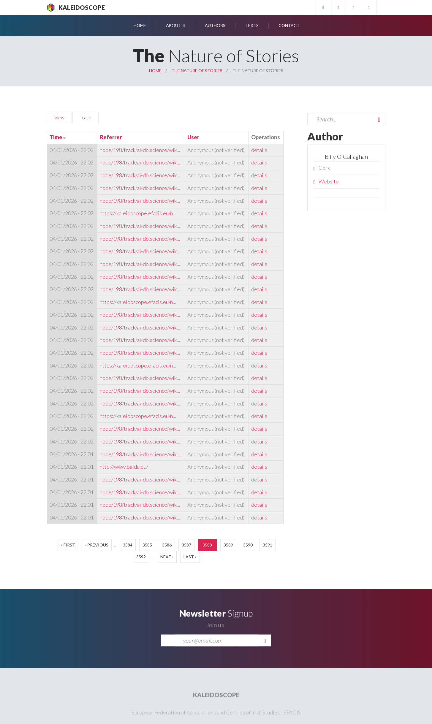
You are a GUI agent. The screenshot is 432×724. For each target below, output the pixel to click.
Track (89, 116)
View (59, 117)
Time (58, 137)
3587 (186, 544)
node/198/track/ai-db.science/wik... (140, 150)
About (173, 25)
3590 (248, 544)
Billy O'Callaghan (346, 156)
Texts (252, 25)
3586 (167, 544)
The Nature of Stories (197, 70)
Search (379, 119)
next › (166, 556)
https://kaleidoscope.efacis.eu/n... (138, 213)
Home (140, 25)
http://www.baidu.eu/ (124, 466)
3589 (228, 544)
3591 (267, 544)
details (259, 150)
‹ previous (96, 544)
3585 (147, 544)
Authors (215, 25)
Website (329, 181)
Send (265, 648)
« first (68, 544)
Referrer (111, 137)
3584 (127, 544)
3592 (141, 556)
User (193, 137)
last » (190, 556)
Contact (289, 25)
